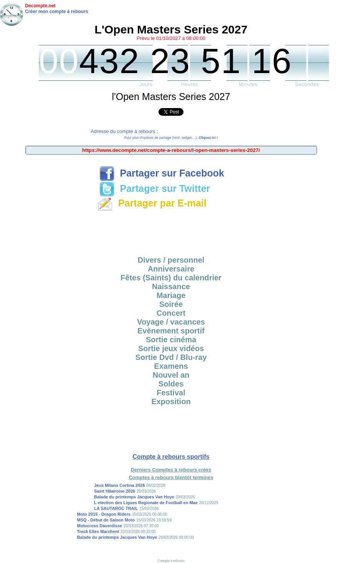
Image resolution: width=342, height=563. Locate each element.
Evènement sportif (170, 330)
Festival (171, 392)
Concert (171, 313)
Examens (171, 366)
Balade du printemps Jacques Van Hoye (134, 497)
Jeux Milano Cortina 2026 (119, 485)
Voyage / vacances (171, 322)
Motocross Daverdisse (99, 525)
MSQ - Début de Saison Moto (106, 520)
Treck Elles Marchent (98, 531)
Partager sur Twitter (154, 188)
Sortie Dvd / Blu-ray (171, 357)
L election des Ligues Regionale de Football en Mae (145, 502)
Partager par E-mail (151, 203)
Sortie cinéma (171, 339)
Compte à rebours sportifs (170, 456)
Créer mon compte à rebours (56, 11)
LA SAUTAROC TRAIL (116, 508)
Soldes (171, 384)
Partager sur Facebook (161, 173)
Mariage (171, 295)
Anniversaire (171, 269)
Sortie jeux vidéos (171, 348)
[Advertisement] (171, 230)
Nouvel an (171, 375)
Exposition (170, 401)
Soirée (171, 304)
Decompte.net (40, 5)
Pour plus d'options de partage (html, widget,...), (171, 138)
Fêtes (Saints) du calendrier (170, 277)
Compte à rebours (171, 560)
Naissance (171, 286)
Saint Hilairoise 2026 (114, 491)
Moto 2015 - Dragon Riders (103, 514)
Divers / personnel (171, 260)
